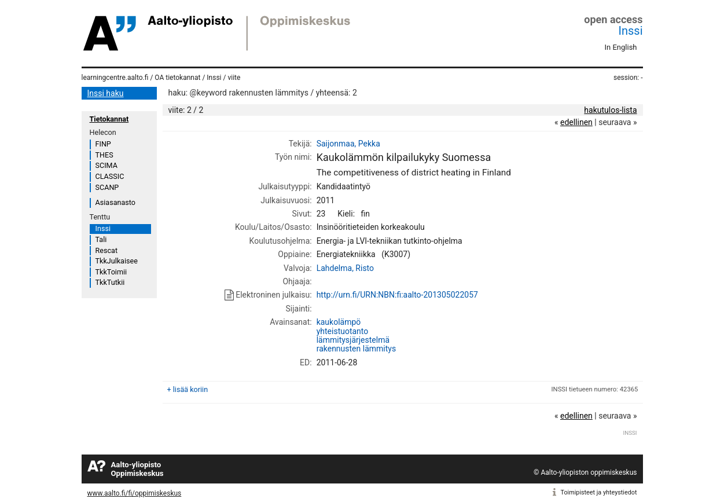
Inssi (631, 31)
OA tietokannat (177, 78)
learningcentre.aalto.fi (115, 78)
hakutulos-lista (610, 110)
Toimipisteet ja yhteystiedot (599, 492)
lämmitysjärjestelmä (353, 340)
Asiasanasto (115, 202)
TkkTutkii (110, 282)
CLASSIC (109, 176)
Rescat (106, 250)
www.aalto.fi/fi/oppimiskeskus (134, 493)
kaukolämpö (339, 322)
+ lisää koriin (187, 389)
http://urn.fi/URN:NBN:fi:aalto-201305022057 (397, 294)
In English (621, 47)
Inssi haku (105, 93)
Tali (101, 239)
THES (104, 155)
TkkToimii (111, 272)
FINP (103, 144)
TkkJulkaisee (116, 261)
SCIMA (106, 165)
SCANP (107, 187)
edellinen (576, 122)
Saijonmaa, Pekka (348, 143)
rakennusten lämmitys (356, 348)
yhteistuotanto (343, 331)
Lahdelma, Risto (345, 268)
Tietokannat (109, 119)
